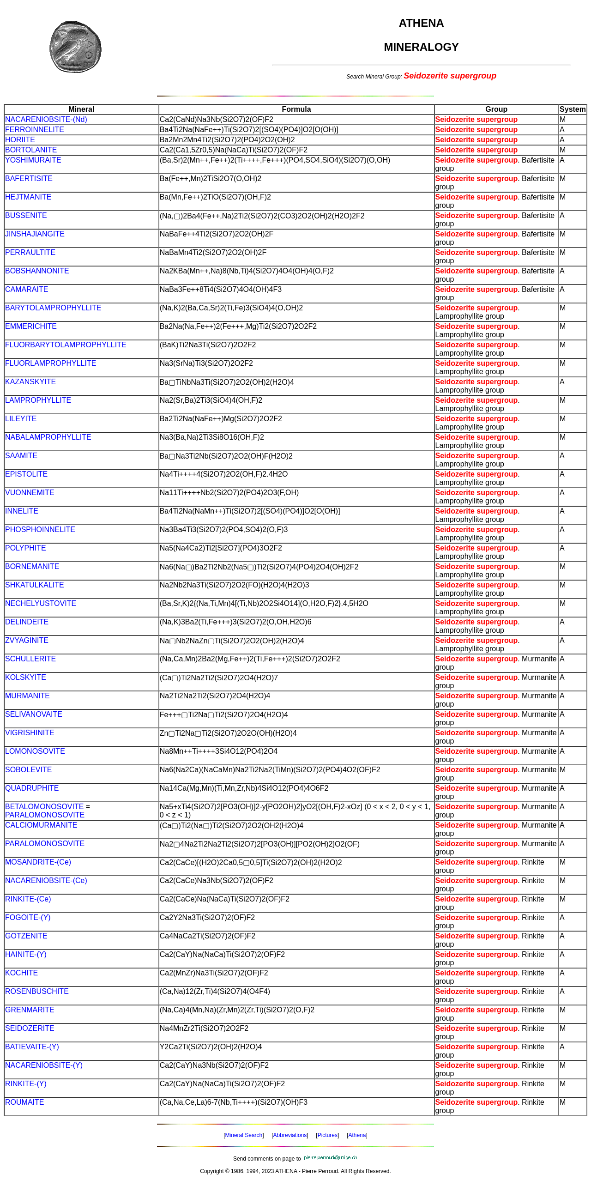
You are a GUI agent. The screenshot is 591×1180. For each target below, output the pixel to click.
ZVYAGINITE (26, 640)
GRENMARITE (29, 1010)
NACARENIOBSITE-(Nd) (46, 119)
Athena (357, 1135)
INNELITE (21, 511)
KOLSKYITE (25, 677)
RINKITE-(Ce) (28, 899)
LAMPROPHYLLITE (38, 400)
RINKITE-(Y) (26, 1084)
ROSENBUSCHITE (37, 991)
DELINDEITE (26, 622)
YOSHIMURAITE (33, 160)
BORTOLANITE (31, 150)
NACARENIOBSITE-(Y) (44, 1065)
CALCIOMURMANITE (41, 825)
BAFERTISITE (29, 178)
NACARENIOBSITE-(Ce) (46, 880)
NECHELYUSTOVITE (40, 603)
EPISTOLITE (26, 474)
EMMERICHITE (31, 326)
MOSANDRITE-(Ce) (38, 862)
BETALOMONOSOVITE (44, 807)
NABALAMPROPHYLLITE (48, 437)
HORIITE (20, 140)
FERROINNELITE (34, 129)
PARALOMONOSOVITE (44, 815)
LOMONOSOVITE (35, 751)
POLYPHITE (25, 548)
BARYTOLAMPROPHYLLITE (53, 308)
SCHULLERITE (30, 659)
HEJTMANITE (28, 197)
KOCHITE (21, 973)
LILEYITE (20, 419)
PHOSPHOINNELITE (40, 529)
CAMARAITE (26, 289)
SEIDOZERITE (29, 1028)
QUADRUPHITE (32, 788)
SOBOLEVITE (28, 770)
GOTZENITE (26, 936)
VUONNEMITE (29, 492)
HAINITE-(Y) (26, 954)
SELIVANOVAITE (33, 714)
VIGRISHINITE (29, 733)
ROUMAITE (24, 1102)
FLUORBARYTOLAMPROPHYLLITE (66, 345)
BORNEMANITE (32, 566)
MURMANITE (27, 696)
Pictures (328, 1135)
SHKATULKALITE (34, 585)
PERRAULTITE (30, 252)
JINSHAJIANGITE (35, 234)
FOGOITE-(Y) (28, 917)
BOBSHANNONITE (37, 271)
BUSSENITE (26, 215)
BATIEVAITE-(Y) (32, 1047)
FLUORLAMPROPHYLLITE (50, 363)
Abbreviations (290, 1135)
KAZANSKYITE (30, 382)
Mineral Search (244, 1135)
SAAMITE (21, 456)
